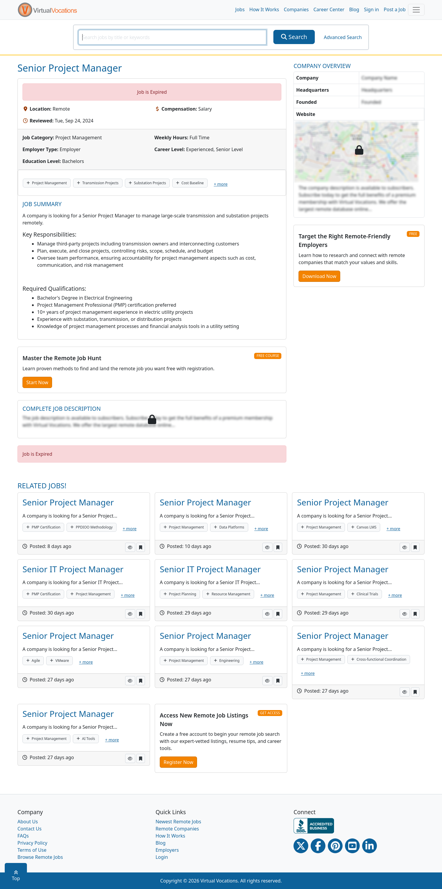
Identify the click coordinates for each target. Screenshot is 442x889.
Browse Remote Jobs (40, 857)
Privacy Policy (32, 843)
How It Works (264, 9)
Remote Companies (177, 828)
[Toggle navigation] (416, 10)
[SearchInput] (172, 37)
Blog (354, 9)
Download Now (319, 276)
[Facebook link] (318, 845)
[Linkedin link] (369, 845)
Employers (167, 850)
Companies (296, 9)
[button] (130, 547)
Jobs (240, 9)
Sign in (371, 9)
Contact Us (29, 828)
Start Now (37, 382)
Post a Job (395, 9)
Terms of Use (31, 850)
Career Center (329, 9)
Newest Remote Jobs (178, 821)
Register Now (178, 762)
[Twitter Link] (300, 845)
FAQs (23, 836)
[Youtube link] (352, 845)
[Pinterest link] (335, 845)
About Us (27, 821)
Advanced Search (343, 37)
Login (162, 857)
